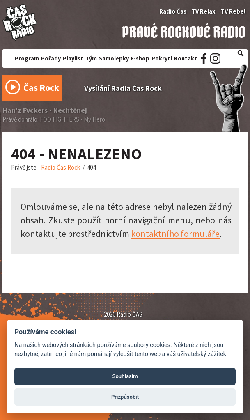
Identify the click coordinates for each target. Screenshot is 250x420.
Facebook (204, 58)
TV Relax (203, 11)
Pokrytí (161, 58)
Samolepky (114, 58)
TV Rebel (232, 11)
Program (27, 58)
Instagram (215, 58)
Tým (91, 58)
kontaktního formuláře (175, 233)
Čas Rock (32, 89)
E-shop (140, 58)
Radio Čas (172, 11)
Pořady (51, 58)
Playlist (73, 58)
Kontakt (185, 58)
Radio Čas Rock (60, 167)
